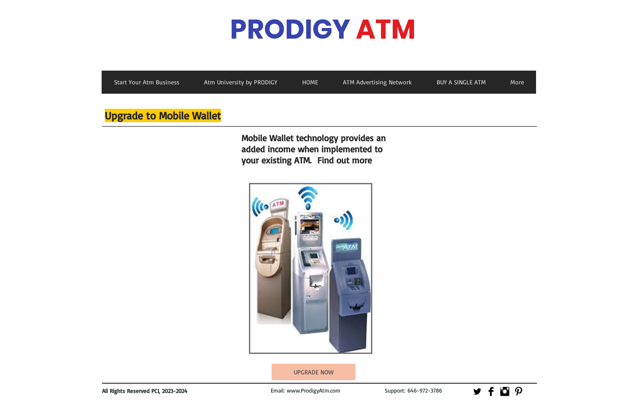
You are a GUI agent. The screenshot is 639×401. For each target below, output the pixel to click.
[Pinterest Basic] (518, 391)
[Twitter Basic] (477, 391)
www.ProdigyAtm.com (313, 390)
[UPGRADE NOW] (313, 372)
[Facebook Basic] (491, 391)
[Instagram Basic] (504, 391)
